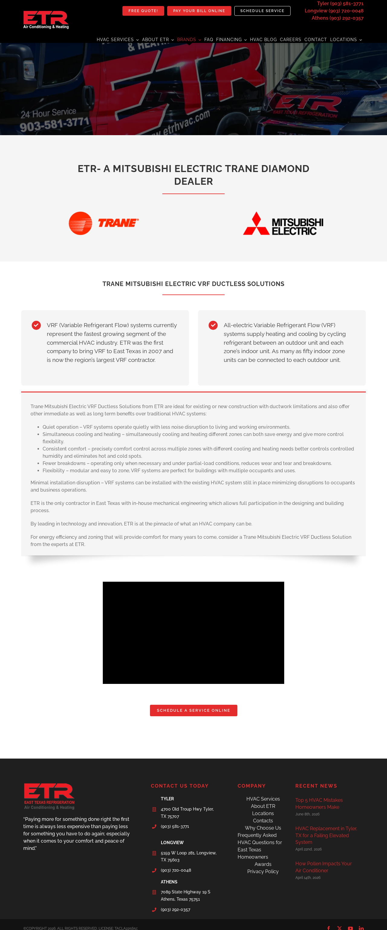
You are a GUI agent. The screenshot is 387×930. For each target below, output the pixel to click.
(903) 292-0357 (175, 907)
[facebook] (328, 926)
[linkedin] (361, 926)
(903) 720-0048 (176, 868)
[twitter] (339, 926)
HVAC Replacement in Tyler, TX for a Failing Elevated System (326, 833)
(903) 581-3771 (175, 824)
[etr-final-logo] (46, 13)
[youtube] (350, 926)
